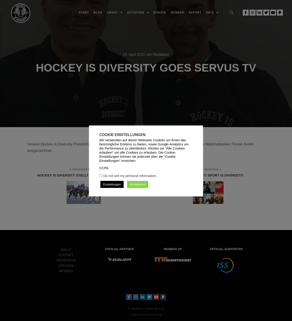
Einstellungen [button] (112, 184)
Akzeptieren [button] (138, 184)
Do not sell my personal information (129, 176)
